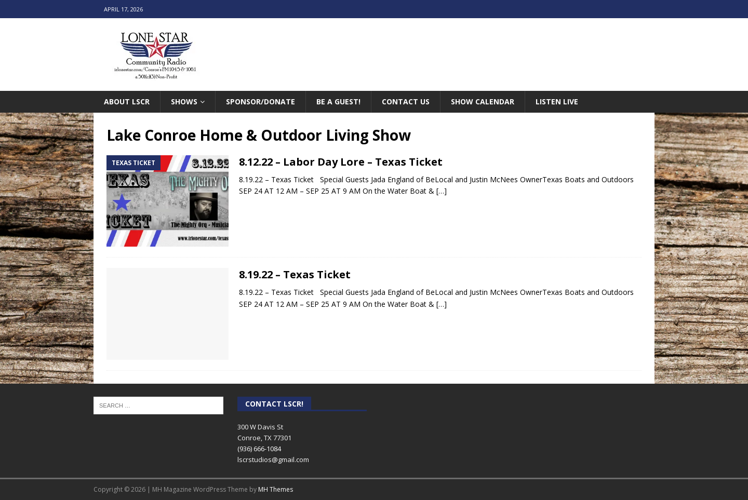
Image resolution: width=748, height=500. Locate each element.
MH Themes (275, 489)
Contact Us (406, 101)
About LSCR (127, 101)
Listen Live (557, 101)
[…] (441, 191)
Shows (184, 101)
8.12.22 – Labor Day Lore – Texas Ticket (341, 162)
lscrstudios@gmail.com (273, 459)
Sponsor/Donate (260, 101)
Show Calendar (482, 101)
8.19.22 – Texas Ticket (295, 274)
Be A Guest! (338, 101)
